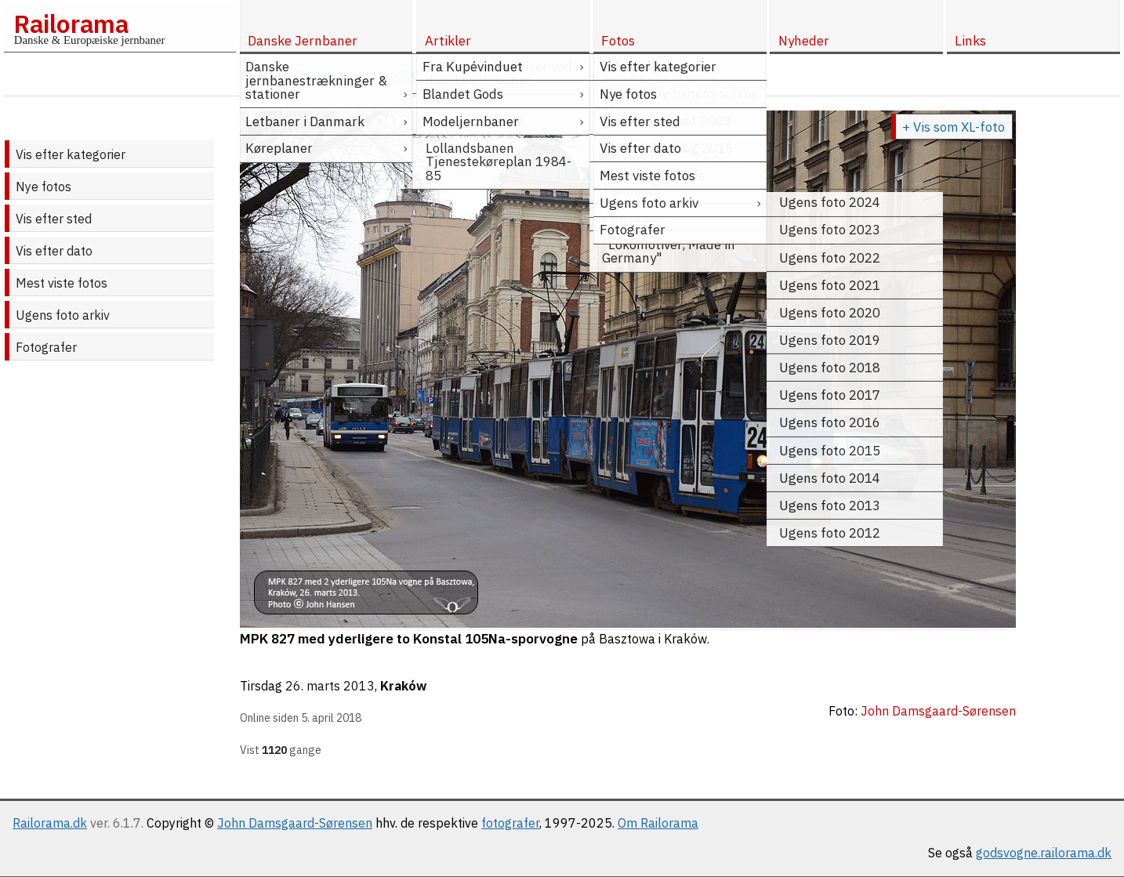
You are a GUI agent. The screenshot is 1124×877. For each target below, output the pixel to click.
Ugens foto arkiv (63, 315)
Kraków (403, 686)
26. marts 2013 (330, 686)
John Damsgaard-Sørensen (294, 823)
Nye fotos (43, 186)
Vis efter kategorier (70, 154)
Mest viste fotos (61, 283)
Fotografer (46, 347)
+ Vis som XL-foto (953, 127)
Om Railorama (658, 823)
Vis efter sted (54, 218)
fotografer (510, 823)
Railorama (71, 23)
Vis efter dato (54, 251)
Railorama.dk (50, 823)
